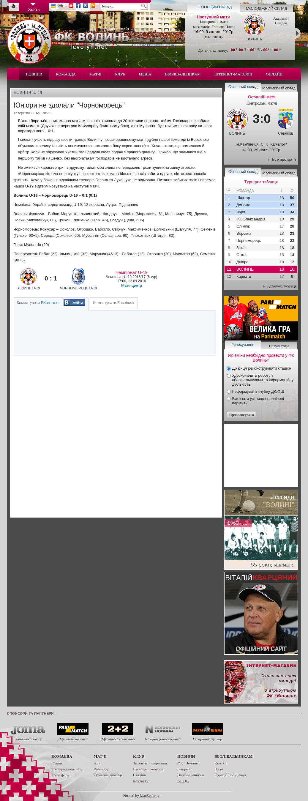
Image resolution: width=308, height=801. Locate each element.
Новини (34, 74)
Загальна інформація (150, 763)
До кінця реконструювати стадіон (261, 368)
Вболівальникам (183, 74)
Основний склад (213, 7)
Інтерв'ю (184, 769)
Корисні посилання (230, 775)
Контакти (141, 781)
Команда (66, 74)
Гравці (57, 763)
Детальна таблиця (281, 286)
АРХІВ (183, 781)
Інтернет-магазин (233, 74)
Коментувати (38, 302)
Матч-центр (131, 285)
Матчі (95, 74)
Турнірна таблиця (108, 775)
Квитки (220, 763)
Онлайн (274, 74)
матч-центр (214, 36)
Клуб (120, 74)
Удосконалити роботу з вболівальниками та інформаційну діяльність (263, 380)
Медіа (145, 74)
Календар (101, 769)
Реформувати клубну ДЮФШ (258, 391)
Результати (279, 346)
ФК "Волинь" (188, 763)
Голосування (243, 344)
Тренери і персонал (67, 769)
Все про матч (284, 159)
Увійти (77, 303)
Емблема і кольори (148, 769)
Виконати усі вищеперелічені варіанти (258, 400)
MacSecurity (149, 795)
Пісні (218, 769)
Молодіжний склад (266, 8)
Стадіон (139, 775)
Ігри (97, 763)
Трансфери (61, 775)
